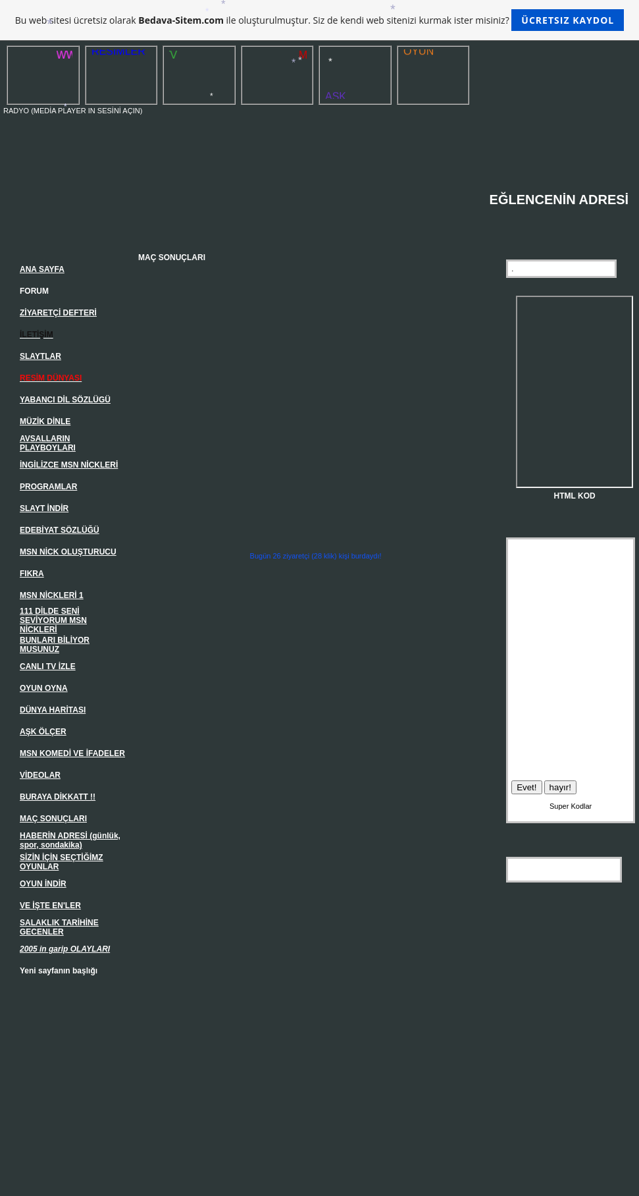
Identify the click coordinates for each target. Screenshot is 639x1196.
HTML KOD (575, 496)
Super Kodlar (571, 806)
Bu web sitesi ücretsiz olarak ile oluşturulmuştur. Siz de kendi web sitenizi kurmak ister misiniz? (319, 20)
